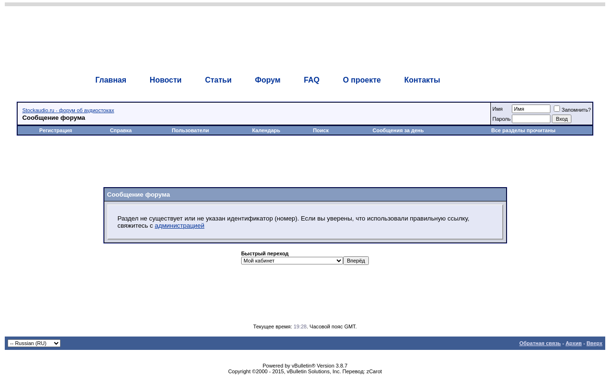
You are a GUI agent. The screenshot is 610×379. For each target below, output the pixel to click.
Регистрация (55, 130)
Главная (110, 80)
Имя (497, 109)
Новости (166, 80)
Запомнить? (572, 110)
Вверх (594, 343)
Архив (574, 343)
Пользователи (190, 130)
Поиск (321, 130)
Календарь (266, 130)
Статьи (218, 80)
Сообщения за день (398, 130)
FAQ (311, 80)
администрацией (179, 225)
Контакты (422, 80)
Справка (121, 130)
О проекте (362, 80)
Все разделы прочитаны (523, 130)
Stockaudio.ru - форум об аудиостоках (68, 110)
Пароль (501, 119)
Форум (268, 80)
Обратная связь (540, 343)
